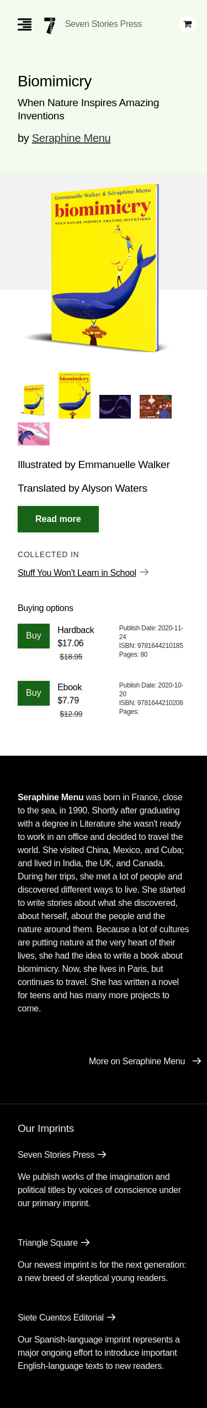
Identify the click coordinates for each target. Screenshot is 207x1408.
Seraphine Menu (71, 138)
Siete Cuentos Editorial (61, 1317)
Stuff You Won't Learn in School (77, 573)
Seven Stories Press (103, 24)
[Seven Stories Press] (49, 26)
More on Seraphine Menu (137, 1061)
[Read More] (58, 519)
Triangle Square (48, 1242)
